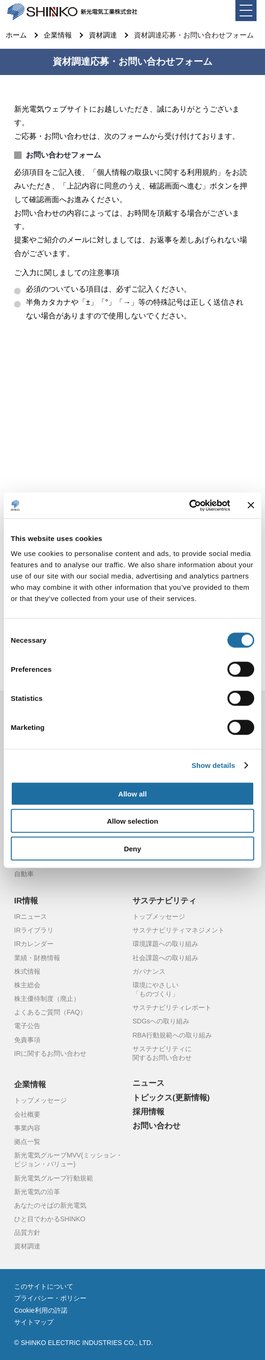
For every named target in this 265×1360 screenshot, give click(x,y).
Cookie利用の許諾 (41, 1310)
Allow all (132, 793)
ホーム (16, 35)
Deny (132, 848)
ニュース (148, 1083)
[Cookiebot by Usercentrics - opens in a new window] (189, 505)
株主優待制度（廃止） (47, 999)
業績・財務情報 (37, 958)
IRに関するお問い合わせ (50, 1054)
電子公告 (27, 1026)
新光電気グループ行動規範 (53, 1178)
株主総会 (27, 985)
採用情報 (148, 1112)
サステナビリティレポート (171, 1008)
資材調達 (103, 35)
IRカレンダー (34, 944)
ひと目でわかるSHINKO (50, 1219)
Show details (213, 765)
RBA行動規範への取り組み (172, 1035)
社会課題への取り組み (165, 958)
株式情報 (27, 972)
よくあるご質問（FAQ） (50, 1012)
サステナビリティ (164, 901)
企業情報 (58, 35)
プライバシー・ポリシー (50, 1298)
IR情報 (26, 901)
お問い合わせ (156, 1126)
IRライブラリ (34, 930)
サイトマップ (34, 1322)
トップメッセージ (158, 917)
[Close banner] (251, 505)
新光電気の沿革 (37, 1192)
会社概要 (27, 1115)
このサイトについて (43, 1287)
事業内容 (27, 1128)
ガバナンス (148, 972)
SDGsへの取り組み (160, 1021)
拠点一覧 (27, 1142)
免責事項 (27, 1040)
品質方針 (27, 1233)
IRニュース (30, 917)
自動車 (24, 874)
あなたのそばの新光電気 (50, 1205)
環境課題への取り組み (165, 944)
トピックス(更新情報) (171, 1098)
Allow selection (132, 821)
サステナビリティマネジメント (178, 930)
